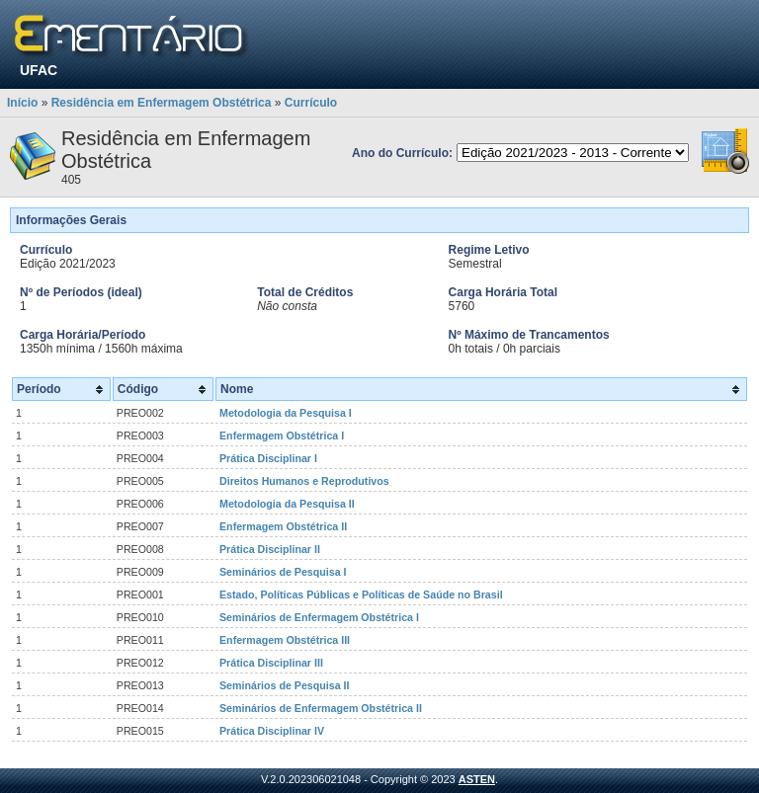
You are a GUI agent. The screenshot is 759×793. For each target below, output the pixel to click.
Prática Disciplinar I (268, 458)
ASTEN (477, 779)
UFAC (38, 70)
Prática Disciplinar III (271, 663)
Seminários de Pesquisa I (283, 572)
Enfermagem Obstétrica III (284, 640)
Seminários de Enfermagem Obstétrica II (320, 708)
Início (22, 103)
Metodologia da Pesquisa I (285, 413)
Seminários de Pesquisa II (284, 685)
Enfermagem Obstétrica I (281, 435)
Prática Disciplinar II (269, 549)
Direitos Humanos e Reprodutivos (304, 481)
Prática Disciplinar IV (271, 731)
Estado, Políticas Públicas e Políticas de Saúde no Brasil (361, 594)
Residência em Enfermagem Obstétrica (161, 103)
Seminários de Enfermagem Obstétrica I (319, 617)
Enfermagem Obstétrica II (283, 526)
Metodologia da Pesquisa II (287, 504)
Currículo (311, 103)
